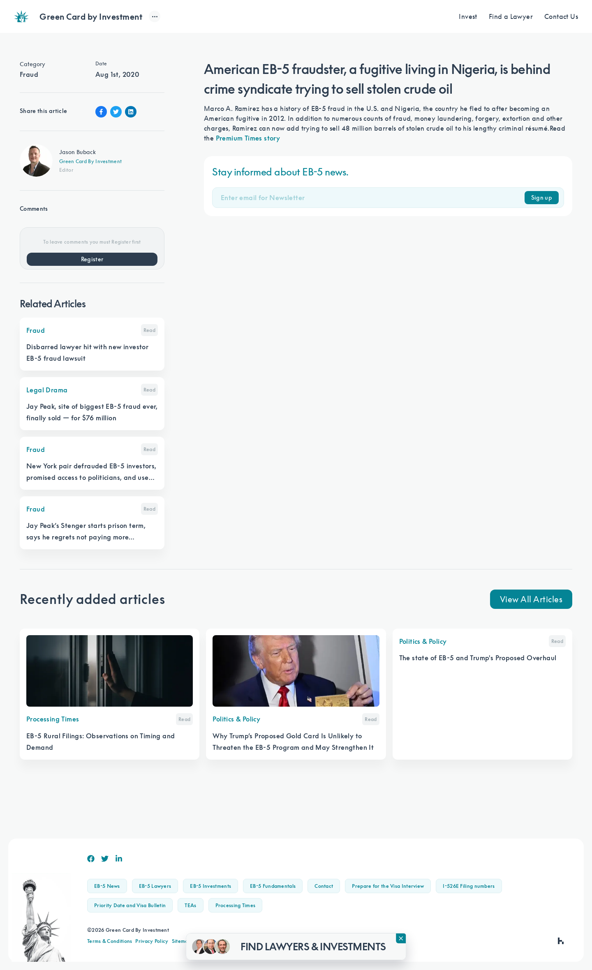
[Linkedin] (119, 858)
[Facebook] (91, 858)
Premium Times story (248, 138)
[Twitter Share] (116, 112)
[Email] (373, 197)
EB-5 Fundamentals (273, 886)
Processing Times (235, 905)
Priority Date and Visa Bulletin (130, 905)
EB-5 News (107, 886)
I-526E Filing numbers (469, 886)
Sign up (541, 197)
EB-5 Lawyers (155, 886)
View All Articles (531, 599)
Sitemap (181, 941)
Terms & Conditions (109, 941)
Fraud (29, 74)
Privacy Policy (151, 941)
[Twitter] (105, 858)
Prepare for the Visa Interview (388, 886)
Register (92, 259)
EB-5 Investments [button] (210, 886)
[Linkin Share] (130, 112)
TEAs (190, 905)
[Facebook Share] (101, 112)
